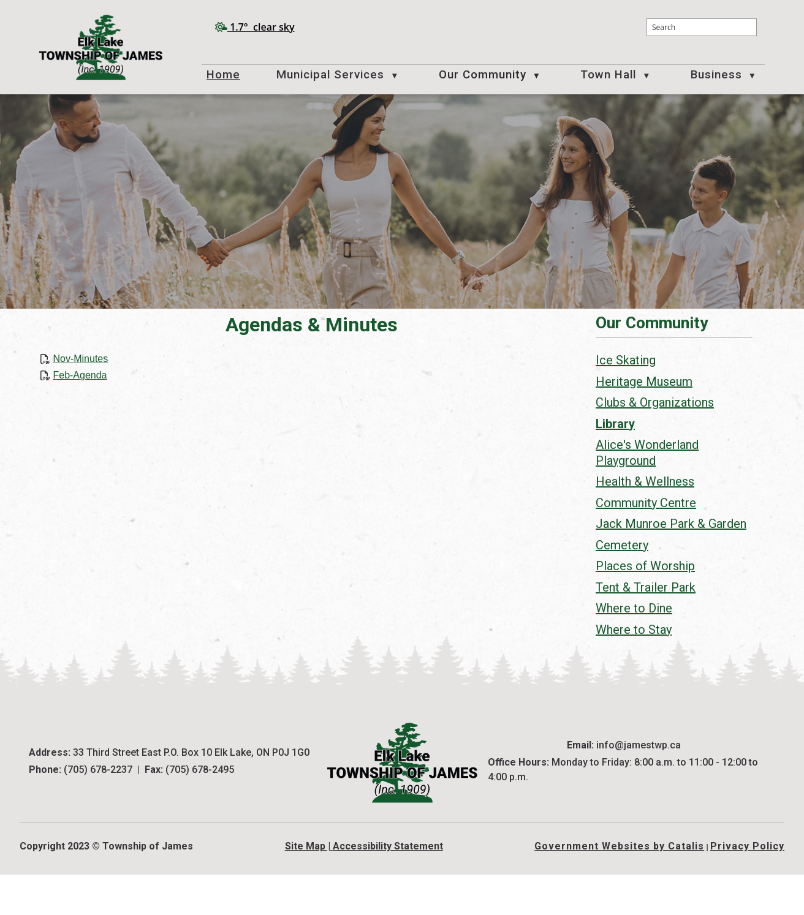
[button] (746, 27)
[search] (701, 27)
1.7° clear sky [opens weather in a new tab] (262, 27)
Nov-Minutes (261, 371)
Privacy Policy (747, 886)
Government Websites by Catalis (619, 886)
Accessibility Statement (388, 886)
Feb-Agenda (261, 387)
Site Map (305, 886)
